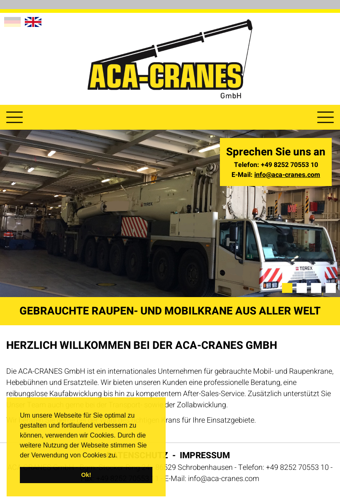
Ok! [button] (86, 475)
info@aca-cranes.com (287, 175)
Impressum (205, 455)
